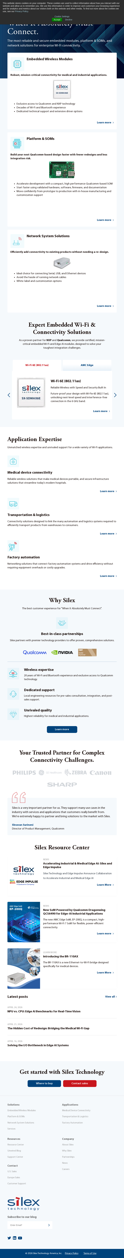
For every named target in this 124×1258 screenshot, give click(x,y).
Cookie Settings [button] (61, 16)
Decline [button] (68, 19)
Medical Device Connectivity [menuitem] (76, 1110)
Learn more (100, 411)
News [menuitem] (65, 1163)
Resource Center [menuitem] (15, 1145)
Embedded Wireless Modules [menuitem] (21, 1110)
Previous (8, 395)
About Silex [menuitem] (67, 1145)
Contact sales (79, 1083)
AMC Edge (87, 365)
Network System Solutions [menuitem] (20, 1123)
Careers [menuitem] (66, 1169)
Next (115, 395)
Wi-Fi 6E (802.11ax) (37, 365)
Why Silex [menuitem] (66, 1151)
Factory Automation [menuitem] (72, 1123)
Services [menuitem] (11, 1129)
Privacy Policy (21, 11)
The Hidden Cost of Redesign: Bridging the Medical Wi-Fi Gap (48, 1028)
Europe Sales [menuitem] (13, 1177)
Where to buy (44, 1083)
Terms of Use (89, 1253)
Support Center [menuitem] (15, 1157)
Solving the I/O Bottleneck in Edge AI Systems (38, 1045)
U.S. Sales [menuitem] (12, 1171)
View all (110, 996)
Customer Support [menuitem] (16, 1183)
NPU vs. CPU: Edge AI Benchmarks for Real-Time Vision (43, 1011)
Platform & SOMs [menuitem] (16, 1116)
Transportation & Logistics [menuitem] (75, 1116)
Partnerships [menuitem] (68, 1157)
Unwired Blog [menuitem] (14, 1151)
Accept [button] (57, 19)
